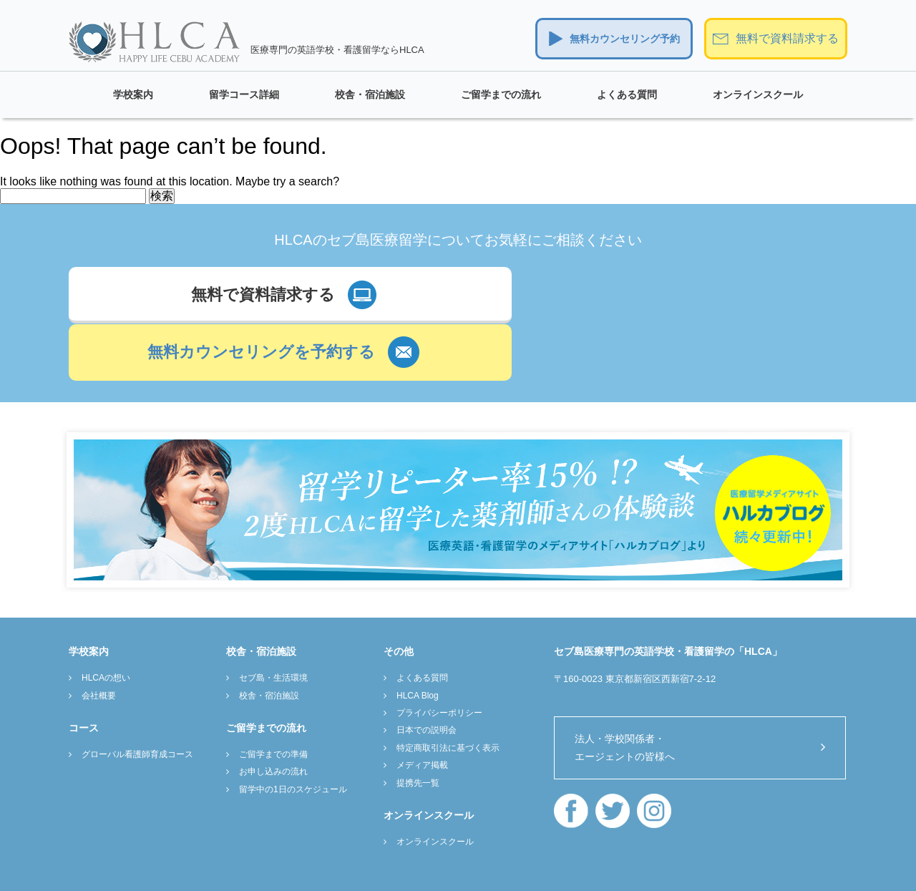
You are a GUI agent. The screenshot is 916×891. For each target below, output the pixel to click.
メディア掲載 (422, 707)
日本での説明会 (426, 673)
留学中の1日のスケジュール (293, 731)
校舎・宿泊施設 (370, 94)
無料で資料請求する (787, 38)
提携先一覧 (417, 725)
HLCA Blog (417, 638)
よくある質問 (627, 94)
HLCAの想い (106, 620)
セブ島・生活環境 (273, 620)
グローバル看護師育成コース (137, 696)
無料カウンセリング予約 (625, 38)
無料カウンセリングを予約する (627, 296)
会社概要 (99, 638)
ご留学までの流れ (501, 94)
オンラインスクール (758, 94)
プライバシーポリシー (439, 655)
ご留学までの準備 (273, 696)
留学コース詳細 (244, 94)
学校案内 (133, 94)
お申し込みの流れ (273, 714)
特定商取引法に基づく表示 (448, 690)
